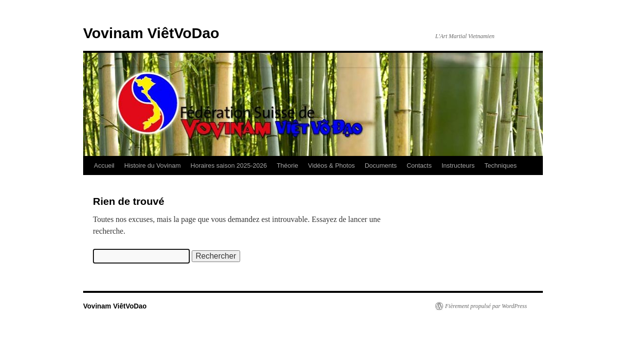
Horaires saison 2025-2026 (229, 165)
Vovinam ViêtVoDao (151, 33)
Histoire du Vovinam (152, 165)
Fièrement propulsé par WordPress (486, 306)
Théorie (287, 165)
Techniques (501, 165)
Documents (381, 165)
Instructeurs (458, 165)
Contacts (418, 165)
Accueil (104, 165)
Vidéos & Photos (331, 165)
